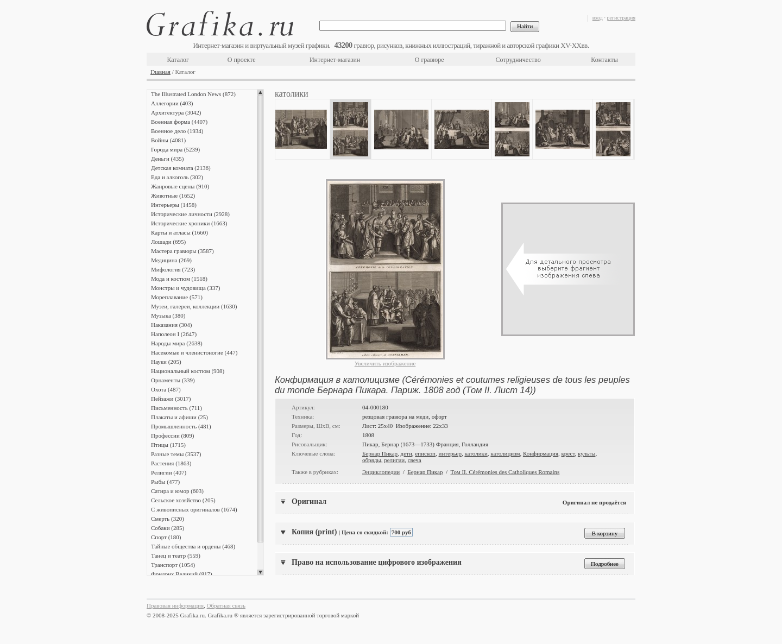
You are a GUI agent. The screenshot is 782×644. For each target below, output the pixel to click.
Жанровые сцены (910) (180, 186)
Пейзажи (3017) (171, 398)
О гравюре (429, 60)
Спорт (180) (166, 537)
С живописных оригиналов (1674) (194, 509)
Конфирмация (540, 453)
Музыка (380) (168, 315)
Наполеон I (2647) (174, 334)
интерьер (450, 453)
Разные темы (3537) (176, 454)
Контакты (604, 60)
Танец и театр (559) (175, 555)
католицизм (505, 453)
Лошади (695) (168, 241)
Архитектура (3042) (176, 112)
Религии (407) (168, 472)
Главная (160, 71)
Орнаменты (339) (173, 380)
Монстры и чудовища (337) (185, 288)
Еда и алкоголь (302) (177, 177)
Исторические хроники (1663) (189, 223)
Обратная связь (226, 605)
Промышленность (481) (181, 426)
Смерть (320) (167, 518)
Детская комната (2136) (181, 168)
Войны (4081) (168, 140)
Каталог (178, 60)
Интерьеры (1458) (174, 204)
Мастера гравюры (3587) (182, 251)
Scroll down (260, 572)
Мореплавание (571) (177, 297)
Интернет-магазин (335, 60)
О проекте (242, 60)
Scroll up (260, 92)
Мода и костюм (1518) (179, 278)
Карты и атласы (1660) (179, 232)
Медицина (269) (171, 260)
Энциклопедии (381, 472)
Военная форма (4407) (179, 121)
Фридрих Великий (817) (181, 574)
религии (394, 460)
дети (406, 453)
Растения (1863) (171, 463)
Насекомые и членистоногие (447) (194, 352)
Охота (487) (166, 389)
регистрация (621, 18)
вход (597, 18)
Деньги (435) (167, 158)
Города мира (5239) (175, 149)
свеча (414, 460)
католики (475, 453)
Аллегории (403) (172, 103)
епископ (425, 453)
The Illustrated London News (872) (193, 94)
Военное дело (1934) (177, 131)
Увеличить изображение (385, 363)
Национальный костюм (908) (187, 371)
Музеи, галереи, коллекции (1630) (194, 306)
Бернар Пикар (380, 453)
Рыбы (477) (165, 481)
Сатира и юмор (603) (177, 491)
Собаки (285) (167, 528)
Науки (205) (166, 361)
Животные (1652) (173, 195)
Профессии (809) (172, 435)
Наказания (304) (171, 324)
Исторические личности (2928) (190, 214)
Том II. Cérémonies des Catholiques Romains (504, 472)
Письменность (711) (176, 408)
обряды (371, 460)
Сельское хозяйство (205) (183, 500)
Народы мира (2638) (177, 343)
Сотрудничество (518, 60)
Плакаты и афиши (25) (179, 417)
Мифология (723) (173, 269)
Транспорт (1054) (173, 564)
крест (568, 453)
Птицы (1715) (168, 444)
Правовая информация (175, 605)
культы (587, 453)
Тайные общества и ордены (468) (193, 546)
